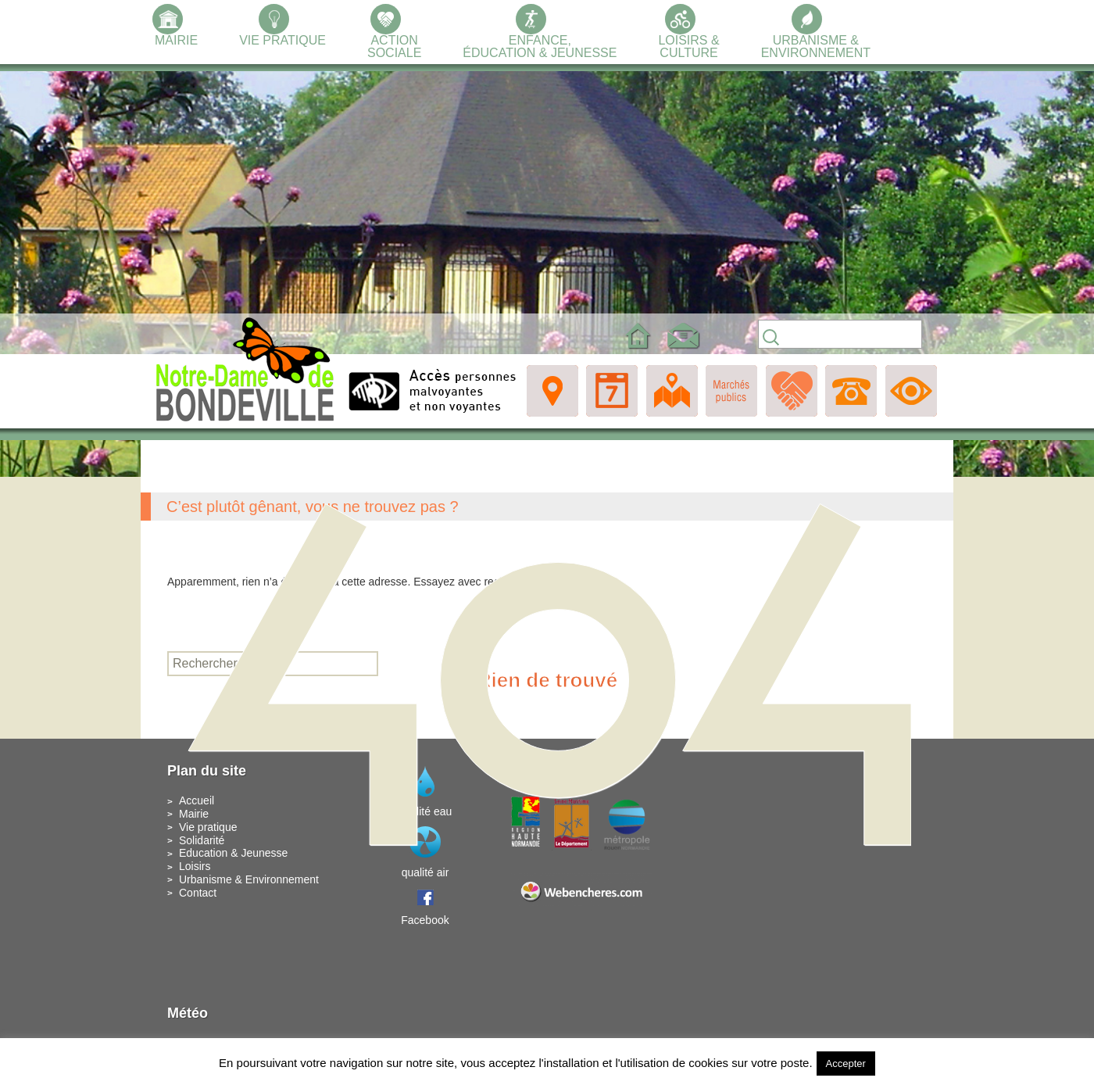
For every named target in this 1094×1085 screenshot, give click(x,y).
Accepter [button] (846, 1063)
